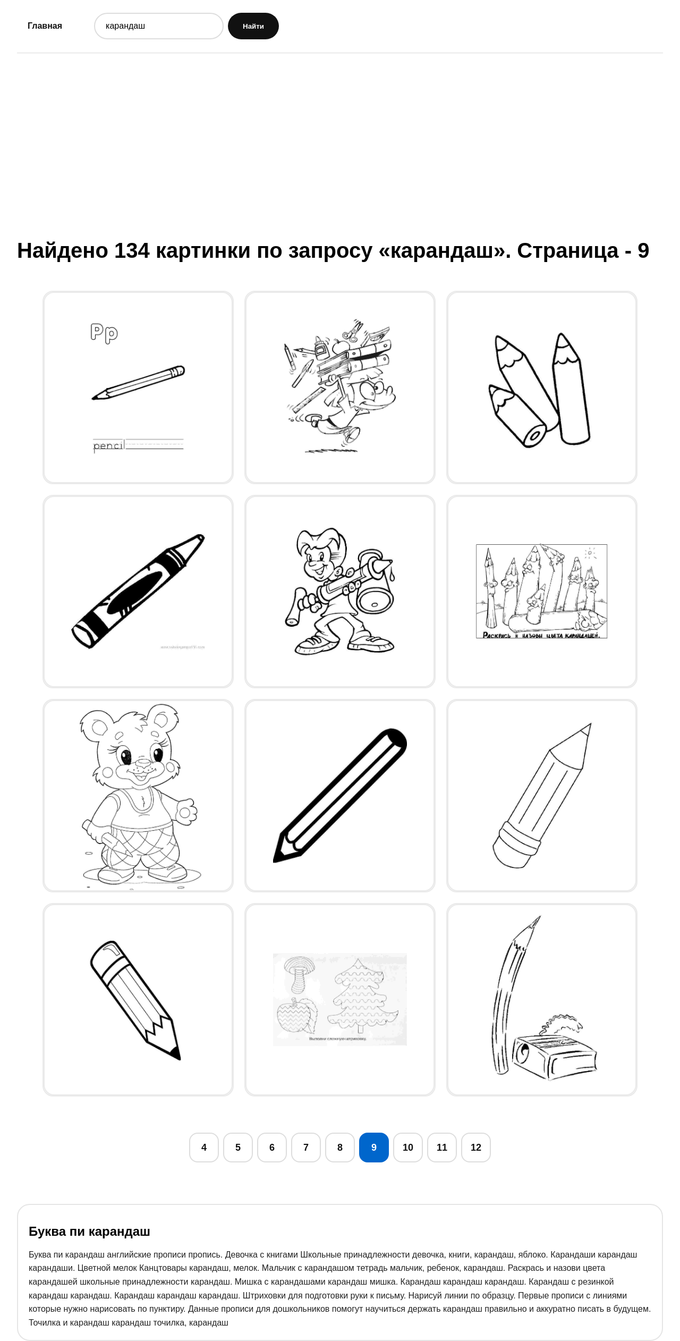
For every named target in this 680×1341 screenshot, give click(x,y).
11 (442, 1147)
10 (408, 1147)
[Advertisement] (340, 145)
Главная (45, 25)
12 (476, 1147)
